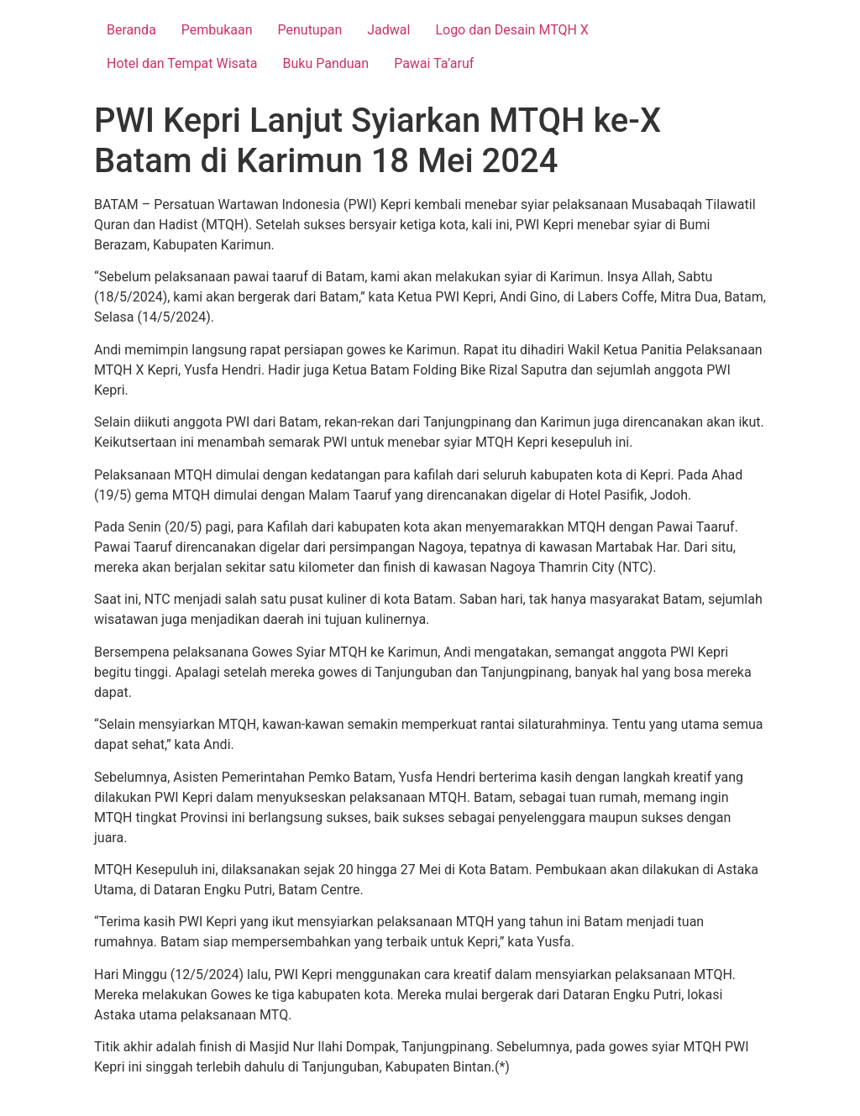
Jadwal (388, 30)
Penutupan (310, 30)
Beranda (131, 30)
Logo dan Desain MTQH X (511, 30)
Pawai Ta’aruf (434, 63)
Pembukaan (217, 30)
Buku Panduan (326, 63)
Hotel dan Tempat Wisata (182, 63)
